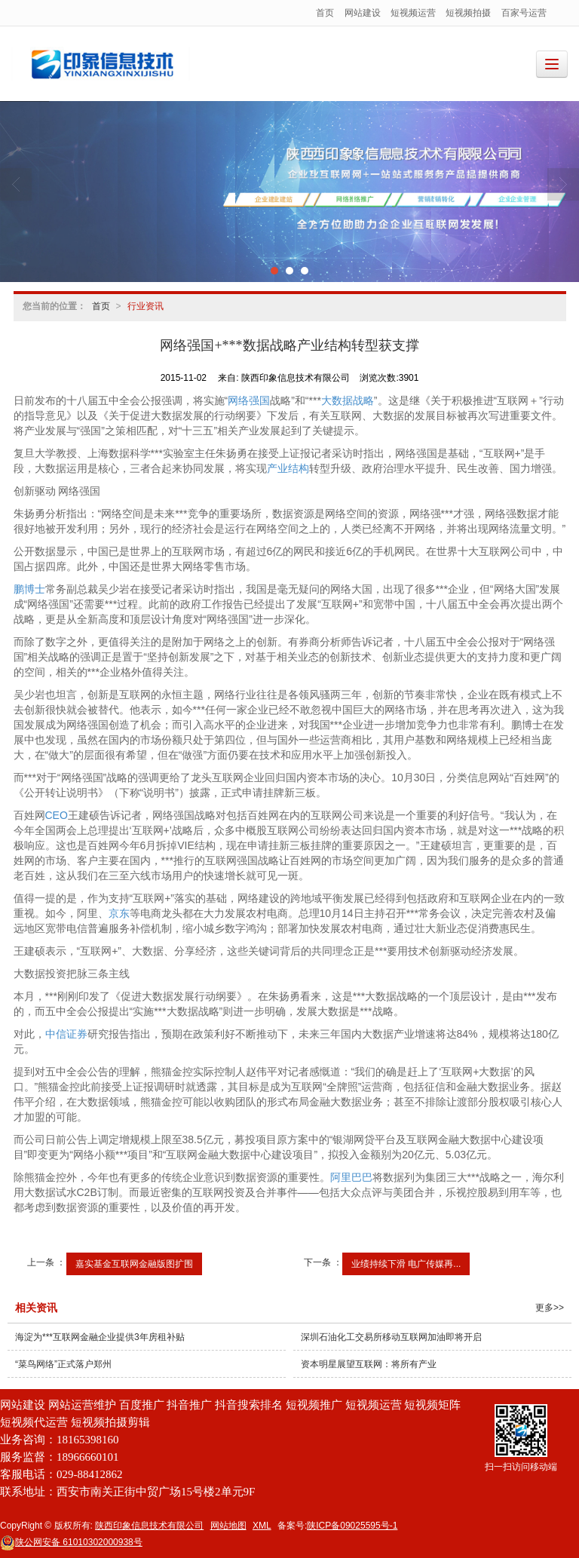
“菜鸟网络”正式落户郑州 (63, 1364)
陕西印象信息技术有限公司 (149, 1525)
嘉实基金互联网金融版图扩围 (134, 1264)
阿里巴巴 (351, 1177)
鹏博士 (29, 589)
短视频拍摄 (468, 13)
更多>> (549, 1307)
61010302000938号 (71, 1542)
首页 (325, 13)
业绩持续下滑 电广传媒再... (406, 1264)
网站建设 (363, 13)
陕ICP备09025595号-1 (352, 1525)
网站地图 (228, 1525)
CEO (56, 815)
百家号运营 (524, 13)
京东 (119, 913)
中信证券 (66, 1034)
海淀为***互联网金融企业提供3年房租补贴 (100, 1337)
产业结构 (288, 468)
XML (262, 1525)
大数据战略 (347, 400)
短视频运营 (413, 13)
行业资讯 (145, 306)
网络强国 (249, 400)
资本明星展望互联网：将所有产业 (369, 1364)
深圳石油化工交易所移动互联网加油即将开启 (391, 1337)
